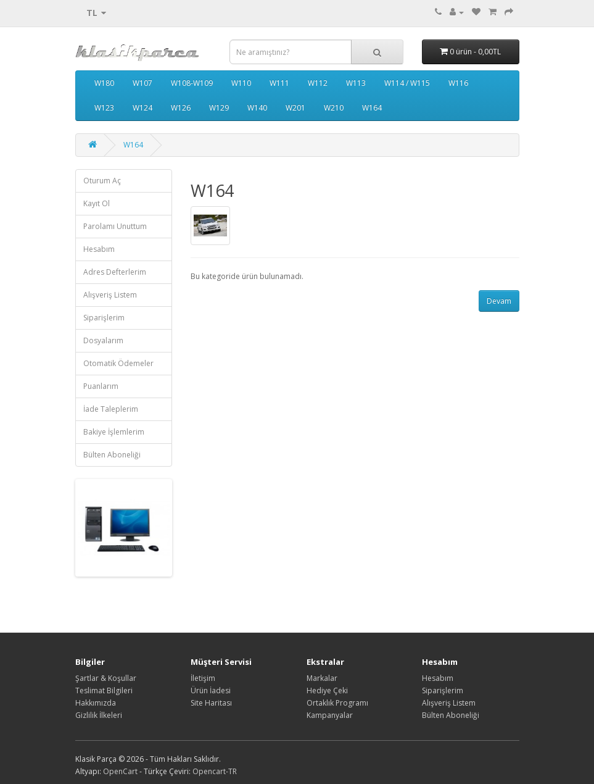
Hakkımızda (95, 703)
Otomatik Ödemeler (118, 363)
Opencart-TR (214, 771)
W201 (295, 107)
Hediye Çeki (327, 690)
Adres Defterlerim (114, 272)
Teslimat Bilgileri (104, 690)
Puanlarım (100, 386)
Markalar (322, 678)
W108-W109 (192, 83)
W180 (104, 83)
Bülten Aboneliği (112, 454)
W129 (219, 107)
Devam (499, 301)
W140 (257, 107)
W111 (279, 83)
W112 (318, 83)
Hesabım (99, 249)
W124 (142, 107)
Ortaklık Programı (337, 703)
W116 (458, 83)
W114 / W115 (407, 83)
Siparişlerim (104, 317)
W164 (372, 107)
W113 (356, 83)
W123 (104, 107)
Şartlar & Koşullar (105, 678)
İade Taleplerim (110, 409)
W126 (181, 107)
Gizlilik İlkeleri (98, 715)
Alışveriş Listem (110, 295)
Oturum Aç (102, 180)
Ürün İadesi (211, 690)
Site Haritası (211, 703)
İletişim (203, 678)
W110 (241, 83)
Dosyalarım (103, 340)
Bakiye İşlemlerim (113, 432)
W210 (334, 107)
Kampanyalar (330, 715)
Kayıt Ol (96, 203)
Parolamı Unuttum (115, 226)
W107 (142, 83)
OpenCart (120, 771)
